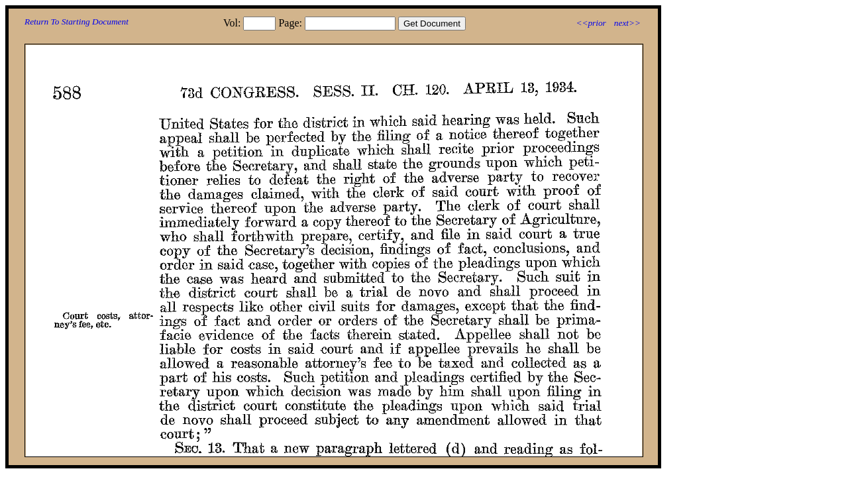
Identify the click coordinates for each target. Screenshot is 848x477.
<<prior (591, 23)
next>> (627, 23)
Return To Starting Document (77, 21)
